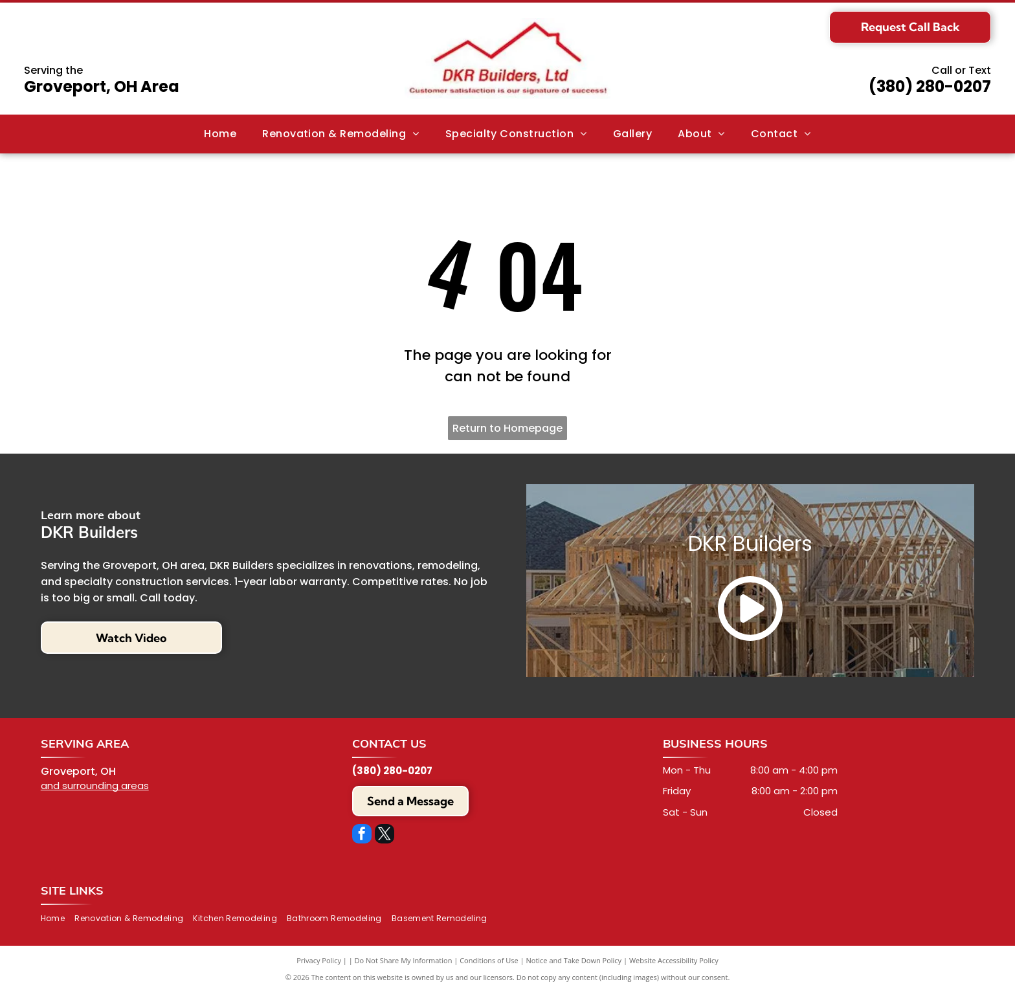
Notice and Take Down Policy (574, 960)
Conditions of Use (489, 960)
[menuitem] (220, 134)
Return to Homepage (507, 428)
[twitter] (384, 835)
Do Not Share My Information (403, 960)
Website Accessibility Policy (674, 960)
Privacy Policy (318, 960)
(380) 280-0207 (930, 86)
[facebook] (362, 835)
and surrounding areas (95, 785)
